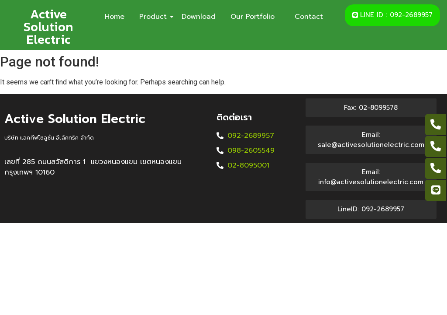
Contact (309, 16)
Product (154, 16)
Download (199, 16)
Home (114, 16)
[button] (392, 15)
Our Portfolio (255, 16)
